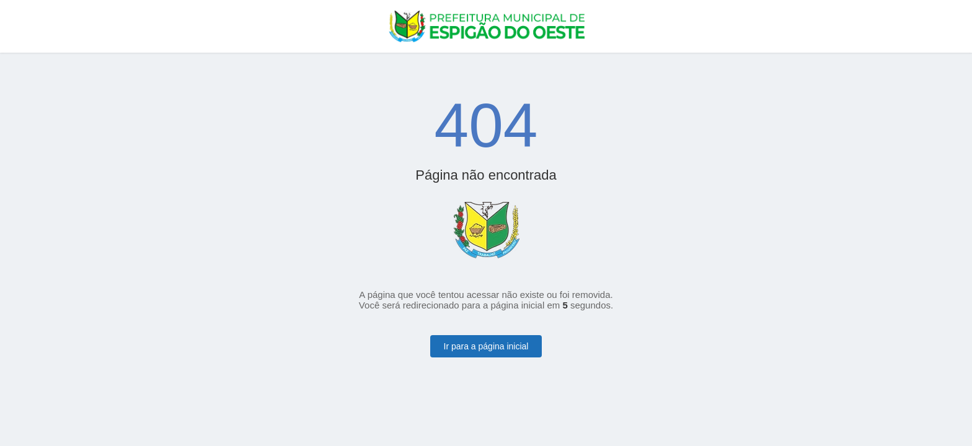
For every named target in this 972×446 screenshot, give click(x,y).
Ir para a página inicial (486, 346)
